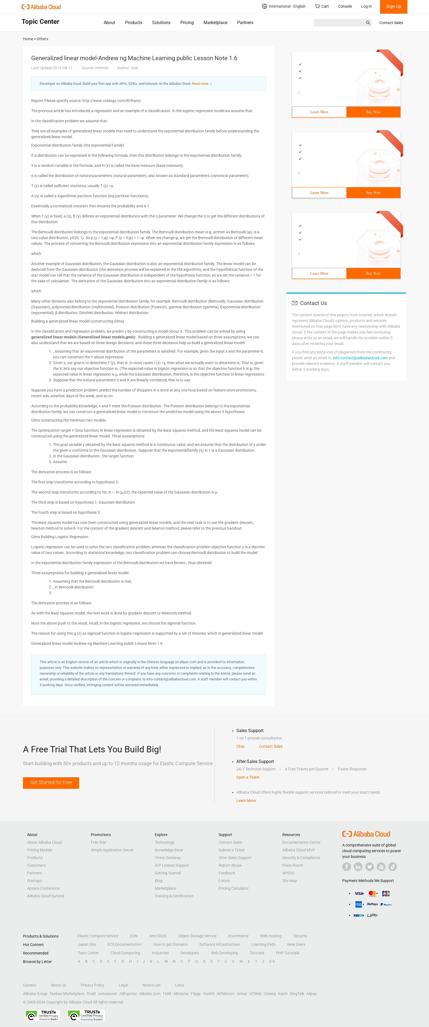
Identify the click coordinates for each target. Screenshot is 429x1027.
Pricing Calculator (234, 888)
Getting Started (168, 873)
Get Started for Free (51, 782)
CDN (134, 936)
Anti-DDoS (158, 936)
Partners (245, 22)
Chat (240, 746)
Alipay (311, 993)
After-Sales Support (235, 857)
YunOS (209, 993)
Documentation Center (301, 842)
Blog (159, 880)
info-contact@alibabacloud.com (360, 358)
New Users (296, 944)
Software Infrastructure (219, 944)
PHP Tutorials (287, 953)
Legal (123, 985)
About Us (58, 985)
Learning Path (263, 944)
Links (179, 985)
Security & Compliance (301, 857)
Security (300, 936)
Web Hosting (271, 936)
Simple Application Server (112, 850)
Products (133, 22)
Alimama (181, 993)
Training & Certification (174, 896)
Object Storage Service (197, 936)
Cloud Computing (125, 953)
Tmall (90, 993)
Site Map (289, 880)
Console (345, 6)
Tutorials (257, 953)
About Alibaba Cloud (44, 842)
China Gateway (168, 857)
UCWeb (255, 993)
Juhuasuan (107, 993)
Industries (160, 953)
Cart (322, 6)
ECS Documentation (124, 944)
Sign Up (393, 6)
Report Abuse (230, 865)
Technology (164, 842)
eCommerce (238, 936)
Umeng (270, 993)
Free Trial (98, 842)
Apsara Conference (43, 888)
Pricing (187, 22)
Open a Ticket (247, 777)
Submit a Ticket (232, 850)
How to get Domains (170, 944)
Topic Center (88, 953)
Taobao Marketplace (67, 993)
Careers (29, 985)
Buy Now (373, 112)
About (109, 22)
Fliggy (196, 993)
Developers (190, 953)
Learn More (319, 112)
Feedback (227, 873)
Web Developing (224, 953)
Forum (224, 880)
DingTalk (297, 993)
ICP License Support (172, 865)
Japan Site (87, 944)
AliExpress (128, 993)
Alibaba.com (149, 993)
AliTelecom (226, 993)
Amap (242, 993)
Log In (366, 6)
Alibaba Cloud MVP (298, 850)
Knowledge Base (169, 850)
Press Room (292, 865)
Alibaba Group (35, 993)
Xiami (283, 993)
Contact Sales (391, 23)
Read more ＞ (202, 84)
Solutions (161, 22)
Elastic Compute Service (98, 936)
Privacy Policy (92, 985)
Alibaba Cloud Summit (46, 896)
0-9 (272, 961)
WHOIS (288, 873)
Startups (34, 880)
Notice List (152, 985)
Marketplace (215, 22)
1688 (167, 993)
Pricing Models (39, 850)
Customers (36, 865)
